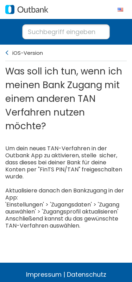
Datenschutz (86, 274)
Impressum (44, 274)
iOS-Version (27, 53)
